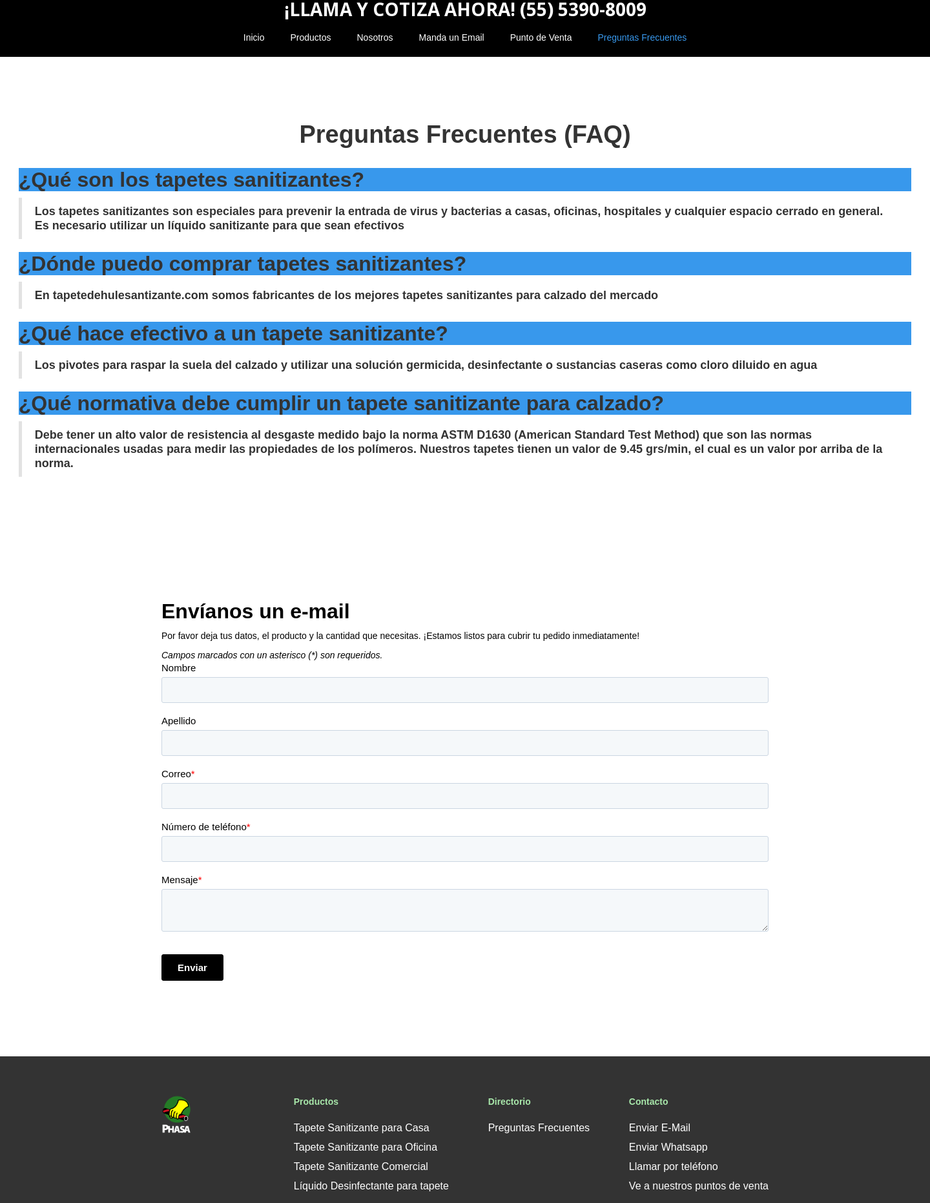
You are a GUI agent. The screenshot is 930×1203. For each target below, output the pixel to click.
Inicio (254, 37)
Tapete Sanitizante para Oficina (365, 1147)
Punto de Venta (541, 37)
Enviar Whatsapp (668, 1147)
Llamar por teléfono (673, 1166)
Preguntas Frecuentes (642, 37)
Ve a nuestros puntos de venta (699, 1185)
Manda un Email (451, 37)
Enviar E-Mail (659, 1127)
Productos (310, 37)
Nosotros (375, 37)
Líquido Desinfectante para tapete (371, 1185)
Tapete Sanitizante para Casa (361, 1127)
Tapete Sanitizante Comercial (361, 1166)
